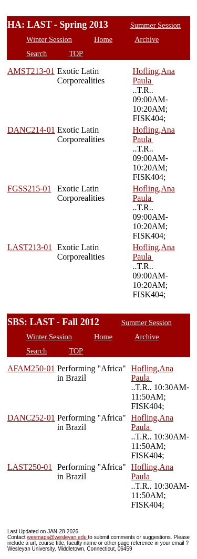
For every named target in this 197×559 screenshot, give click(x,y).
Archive (146, 39)
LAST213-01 (29, 247)
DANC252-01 (31, 417)
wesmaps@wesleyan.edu (57, 537)
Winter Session (49, 39)
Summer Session (155, 25)
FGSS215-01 (29, 188)
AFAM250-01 (31, 368)
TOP (76, 53)
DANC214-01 (31, 129)
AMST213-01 (31, 71)
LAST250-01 (29, 467)
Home (103, 39)
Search (36, 53)
